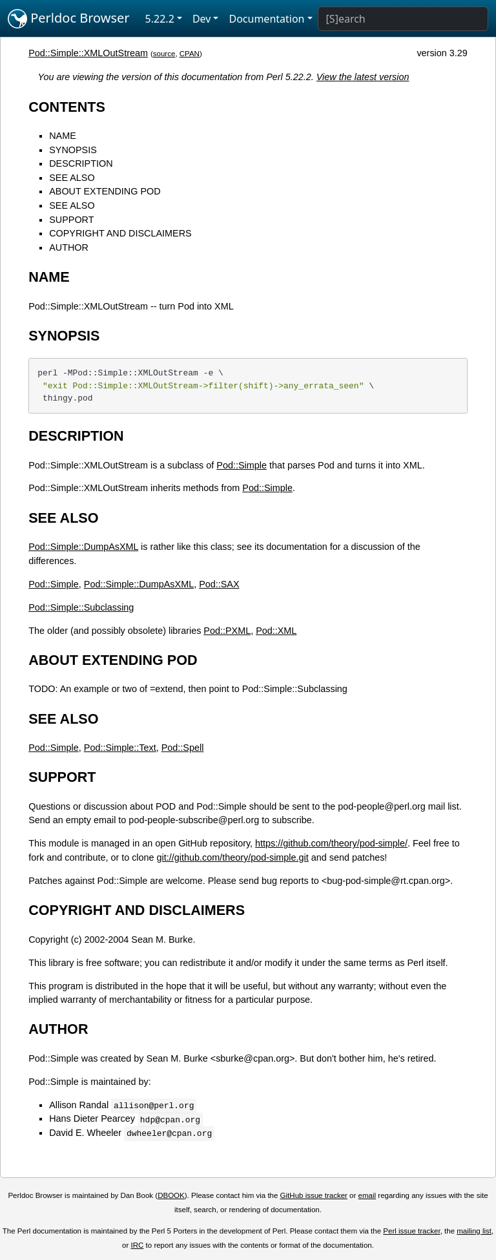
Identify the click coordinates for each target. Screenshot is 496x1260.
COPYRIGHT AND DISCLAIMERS (120, 233)
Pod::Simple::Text (120, 747)
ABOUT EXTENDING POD (104, 191)
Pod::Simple (241, 465)
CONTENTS (66, 107)
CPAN (190, 54)
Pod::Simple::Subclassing (81, 607)
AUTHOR (68, 247)
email (367, 1195)
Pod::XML (276, 630)
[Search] (403, 18)
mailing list (474, 1231)
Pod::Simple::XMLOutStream (88, 53)
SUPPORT (71, 220)
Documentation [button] (266, 19)
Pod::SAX (219, 584)
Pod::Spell (182, 747)
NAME (62, 136)
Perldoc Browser (69, 18)
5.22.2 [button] (159, 19)
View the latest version (362, 77)
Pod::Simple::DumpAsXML (83, 546)
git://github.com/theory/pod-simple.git (233, 857)
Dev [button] (201, 19)
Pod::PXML (227, 630)
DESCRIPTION (80, 163)
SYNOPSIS (73, 150)
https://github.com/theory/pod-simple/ (331, 843)
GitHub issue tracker (313, 1195)
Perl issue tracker (411, 1231)
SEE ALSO (71, 178)
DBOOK (171, 1195)
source (164, 54)
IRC (137, 1245)
